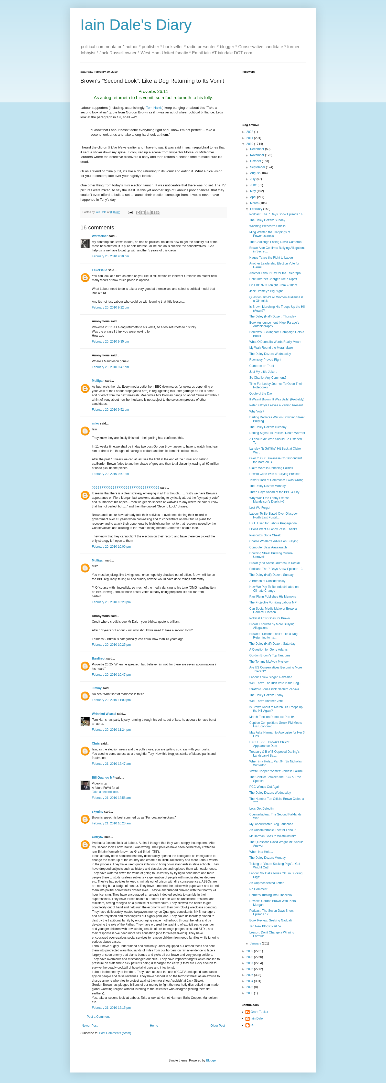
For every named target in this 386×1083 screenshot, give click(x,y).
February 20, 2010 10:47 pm (111, 674)
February (256, 209)
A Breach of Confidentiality (267, 581)
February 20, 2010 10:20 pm (111, 602)
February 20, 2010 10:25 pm (111, 644)
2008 (250, 957)
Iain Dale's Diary (136, 24)
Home (154, 1025)
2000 (250, 993)
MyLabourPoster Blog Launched (271, 824)
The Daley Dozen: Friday (266, 695)
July (253, 179)
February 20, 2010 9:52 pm (110, 409)
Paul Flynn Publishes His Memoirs (272, 596)
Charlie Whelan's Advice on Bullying (273, 541)
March (255, 203)
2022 (250, 132)
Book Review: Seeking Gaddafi (270, 920)
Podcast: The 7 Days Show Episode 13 (276, 569)
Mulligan (98, 381)
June (254, 185)
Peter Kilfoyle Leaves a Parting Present (276, 405)
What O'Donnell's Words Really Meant (275, 342)
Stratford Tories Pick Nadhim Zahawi (274, 689)
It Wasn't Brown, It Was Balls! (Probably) (276, 399)
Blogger (211, 1060)
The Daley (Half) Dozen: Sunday (271, 575)
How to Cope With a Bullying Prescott (274, 474)
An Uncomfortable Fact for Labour (272, 830)
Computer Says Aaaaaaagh (268, 547)
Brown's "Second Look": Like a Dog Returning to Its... (273, 635)
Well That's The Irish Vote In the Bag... (275, 683)
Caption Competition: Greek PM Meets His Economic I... (275, 724)
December (257, 149)
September (258, 167)
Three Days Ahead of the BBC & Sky (274, 492)
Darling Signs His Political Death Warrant (277, 433)
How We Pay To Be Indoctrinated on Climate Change (273, 588)
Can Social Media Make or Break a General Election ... (273, 610)
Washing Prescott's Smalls (267, 226)
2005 (250, 975)
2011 (250, 138)
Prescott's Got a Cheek (265, 535)
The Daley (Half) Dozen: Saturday (272, 643)
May (253, 191)
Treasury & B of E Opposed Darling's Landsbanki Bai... (274, 753)
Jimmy (97, 688)
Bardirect (98, 658)
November (257, 155)
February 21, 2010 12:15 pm (111, 1008)
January (256, 943)
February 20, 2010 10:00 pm (111, 546)
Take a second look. (105, 792)
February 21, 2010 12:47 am (111, 764)
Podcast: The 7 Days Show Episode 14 (276, 214)
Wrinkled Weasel (104, 714)
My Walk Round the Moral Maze (271, 347)
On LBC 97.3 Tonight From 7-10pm (273, 285)
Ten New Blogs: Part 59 (265, 926)
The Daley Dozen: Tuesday (267, 427)
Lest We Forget (259, 507)
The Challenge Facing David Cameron (275, 242)
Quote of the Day (261, 393)
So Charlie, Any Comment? (267, 377)
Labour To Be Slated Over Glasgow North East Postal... (273, 515)
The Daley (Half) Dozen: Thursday (272, 316)
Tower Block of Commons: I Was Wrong (276, 480)
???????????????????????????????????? (125, 488)
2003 (250, 987)
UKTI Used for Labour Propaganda (273, 523)
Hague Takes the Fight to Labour (271, 257)
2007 (250, 963)
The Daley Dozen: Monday (267, 486)
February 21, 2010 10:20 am (111, 823)
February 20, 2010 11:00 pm (111, 700)
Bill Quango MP (103, 777)
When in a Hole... (261, 852)
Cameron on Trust (261, 366)
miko (95, 423)
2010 (250, 144)
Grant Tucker (259, 1012)
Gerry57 (97, 837)
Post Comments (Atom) (115, 1033)
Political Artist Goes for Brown (269, 618)
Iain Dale (257, 1018)
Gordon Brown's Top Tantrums (270, 655)
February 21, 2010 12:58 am (111, 798)
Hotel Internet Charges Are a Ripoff (273, 279)
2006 (250, 969)
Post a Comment (98, 1016)
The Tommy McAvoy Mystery (269, 661)
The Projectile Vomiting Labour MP (273, 602)
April (253, 197)
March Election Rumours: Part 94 (272, 717)
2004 (250, 981)
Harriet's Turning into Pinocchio (270, 895)
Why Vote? (256, 411)
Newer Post (90, 1025)
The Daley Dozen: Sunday (267, 220)
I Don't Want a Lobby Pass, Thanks (273, 529)
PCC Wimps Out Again (264, 787)
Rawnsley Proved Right (265, 360)
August (255, 173)
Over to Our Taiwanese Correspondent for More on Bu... (275, 460)
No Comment (258, 889)
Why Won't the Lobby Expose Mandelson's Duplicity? (269, 499)
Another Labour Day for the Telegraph (275, 273)
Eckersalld (99, 270)
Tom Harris (154, 108)
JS (252, 1025)
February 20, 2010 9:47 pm (110, 367)
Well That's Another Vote (266, 701)
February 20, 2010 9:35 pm (110, 341)
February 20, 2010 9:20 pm (110, 256)
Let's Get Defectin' (261, 808)
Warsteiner (100, 236)
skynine (97, 811)
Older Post (217, 1025)
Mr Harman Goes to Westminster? (272, 836)
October (256, 161)
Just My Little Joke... (263, 372)
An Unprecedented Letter (266, 883)
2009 (250, 951)
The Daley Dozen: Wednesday (270, 354)
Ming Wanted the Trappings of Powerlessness (269, 234)
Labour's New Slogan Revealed (270, 677)
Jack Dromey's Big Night (266, 291)
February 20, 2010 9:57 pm (110, 474)
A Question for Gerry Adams (268, 649)
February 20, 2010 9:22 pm (110, 307)
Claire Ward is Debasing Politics (271, 468)
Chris (96, 743)
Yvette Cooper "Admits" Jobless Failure (276, 771)
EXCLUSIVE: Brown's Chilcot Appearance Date (269, 744)
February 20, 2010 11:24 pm (111, 729)
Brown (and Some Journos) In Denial (274, 563)
